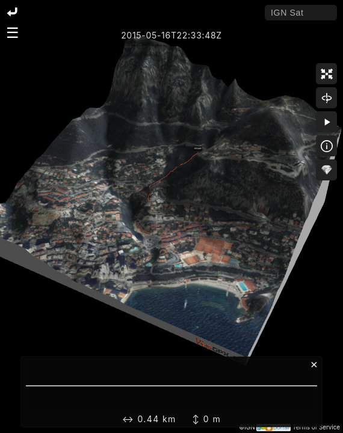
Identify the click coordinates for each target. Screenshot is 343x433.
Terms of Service (316, 427)
